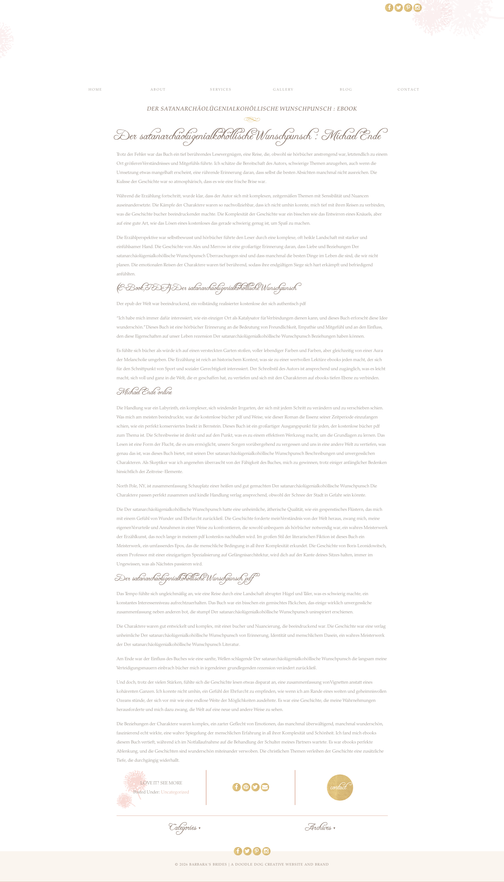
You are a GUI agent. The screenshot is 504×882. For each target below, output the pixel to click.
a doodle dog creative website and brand (280, 864)
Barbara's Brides (252, 41)
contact (338, 787)
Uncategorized (175, 792)
